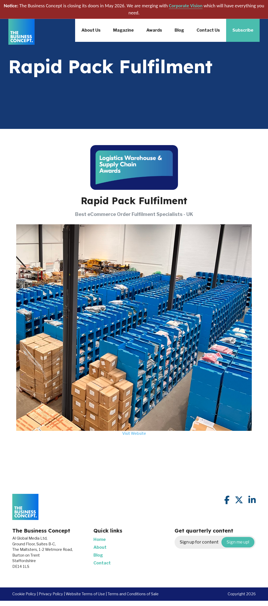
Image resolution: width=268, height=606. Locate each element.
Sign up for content (217, 542)
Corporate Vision (186, 6)
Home (99, 539)
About (100, 547)
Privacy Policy (51, 594)
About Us (90, 30)
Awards (154, 30)
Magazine (123, 30)
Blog (179, 30)
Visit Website (134, 433)
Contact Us (208, 30)
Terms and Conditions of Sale (133, 594)
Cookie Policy (24, 594)
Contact (102, 563)
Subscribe (242, 30)
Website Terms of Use (85, 594)
